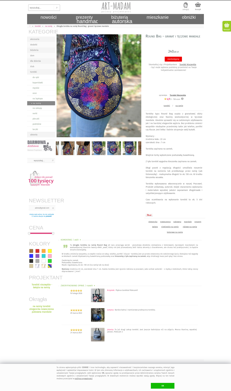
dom (32, 55)
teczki (35, 129)
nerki (35, 113)
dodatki (33, 44)
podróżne (37, 124)
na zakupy (37, 108)
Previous (60, 86)
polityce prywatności (84, 378)
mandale (188, 222)
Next (136, 86)
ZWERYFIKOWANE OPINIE (78, 285)
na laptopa (38, 98)
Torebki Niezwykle (187, 64)
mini (35, 93)
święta (155, 227)
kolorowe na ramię (175, 232)
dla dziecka (35, 61)
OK (162, 386)
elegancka (152, 222)
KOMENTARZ (71, 240)
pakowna (177, 222)
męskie (36, 88)
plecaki (36, 119)
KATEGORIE (42, 31)
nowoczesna (165, 222)
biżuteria (34, 50)
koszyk (198, 9)
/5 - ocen (172, 99)
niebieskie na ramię (170, 227)
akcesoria (34, 39)
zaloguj (186, 9)
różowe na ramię (190, 227)
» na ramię (36, 103)
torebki (33, 72)
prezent (48, 216)
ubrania (33, 134)
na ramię (179, 106)
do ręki (36, 77)
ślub (32, 66)
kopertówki (38, 82)
